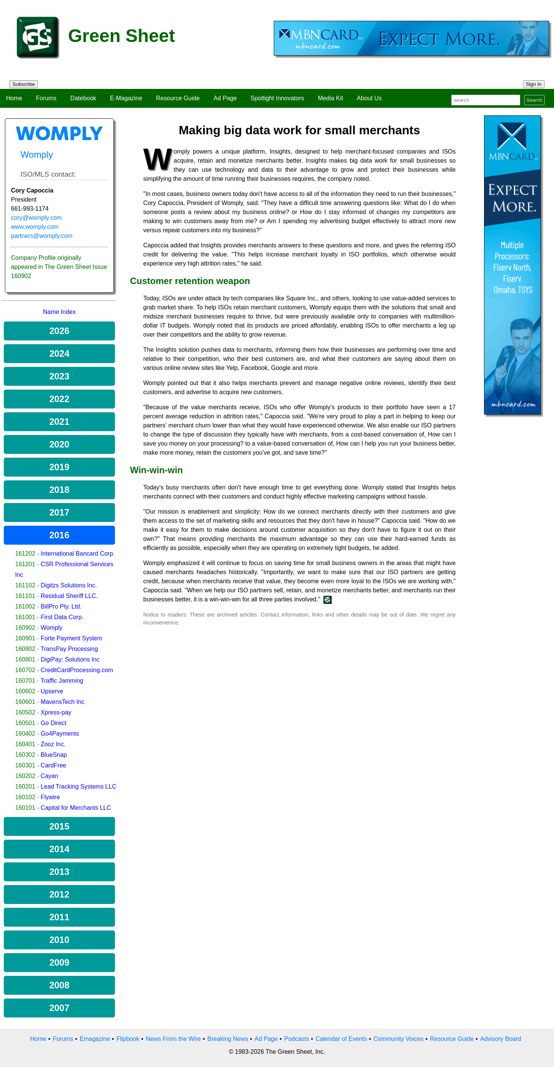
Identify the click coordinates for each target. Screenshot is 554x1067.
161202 (25, 553)
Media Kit (330, 98)
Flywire (50, 797)
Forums (46, 98)
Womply (52, 627)
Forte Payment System (71, 638)
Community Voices (398, 1039)
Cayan (49, 776)
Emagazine (95, 1039)
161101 (25, 596)
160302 (25, 755)
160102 (25, 797)
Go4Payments (60, 733)
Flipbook (127, 1039)
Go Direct (54, 723)
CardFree (54, 765)
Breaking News (227, 1039)
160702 (25, 670)
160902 (25, 627)
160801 (25, 659)
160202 (25, 776)
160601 (25, 702)
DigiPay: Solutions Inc (70, 659)
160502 (25, 712)
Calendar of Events (341, 1039)
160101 (25, 808)
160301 (25, 765)
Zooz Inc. (53, 744)
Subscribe (23, 84)
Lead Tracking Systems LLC (78, 786)
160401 (25, 744)
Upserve (52, 691)
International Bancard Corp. (78, 553)
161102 (25, 585)
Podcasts (296, 1039)
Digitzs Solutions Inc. (69, 585)
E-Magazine (126, 98)
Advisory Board (500, 1039)
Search (534, 100)
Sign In (534, 84)
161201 (25, 564)
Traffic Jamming (61, 680)
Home (14, 98)
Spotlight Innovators (277, 98)
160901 (25, 638)
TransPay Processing (69, 649)
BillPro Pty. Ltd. (61, 606)
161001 (25, 617)
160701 (25, 680)
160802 (25, 649)
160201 (25, 786)
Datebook (83, 98)
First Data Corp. (62, 617)
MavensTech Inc (63, 702)
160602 (25, 691)
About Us (369, 98)
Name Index (59, 312)
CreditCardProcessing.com (77, 670)
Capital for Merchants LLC (76, 808)
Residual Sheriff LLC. (69, 596)
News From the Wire (173, 1039)
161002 (25, 606)
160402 (25, 733)
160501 (25, 723)
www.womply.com (35, 227)
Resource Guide (178, 98)
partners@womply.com (42, 236)
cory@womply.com (36, 217)
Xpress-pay (56, 712)
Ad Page (225, 98)
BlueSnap (54, 755)
